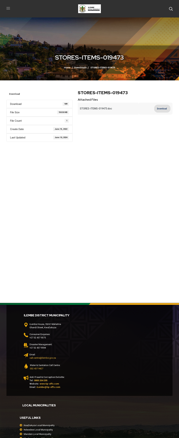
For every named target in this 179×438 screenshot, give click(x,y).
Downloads (80, 67)
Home (67, 67)
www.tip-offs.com (49, 383)
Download (14, 94)
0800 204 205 (40, 380)
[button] (171, 8)
